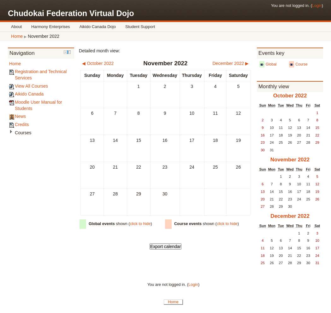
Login (317, 5)
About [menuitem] (16, 26)
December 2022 (290, 216)
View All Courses (31, 86)
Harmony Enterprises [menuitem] (50, 26)
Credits (22, 124)
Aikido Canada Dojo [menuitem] (98, 26)
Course (301, 64)
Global (271, 64)
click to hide (140, 224)
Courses (23, 132)
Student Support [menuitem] (140, 26)
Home (17, 36)
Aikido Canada (29, 93)
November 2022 (43, 36)
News (20, 116)
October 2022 (290, 96)
